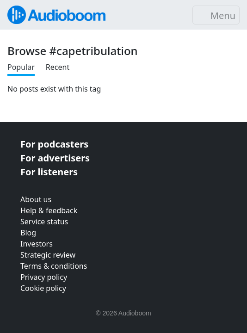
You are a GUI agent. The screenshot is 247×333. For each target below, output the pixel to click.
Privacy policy (43, 277)
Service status (44, 221)
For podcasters (54, 144)
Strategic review (47, 255)
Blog (28, 233)
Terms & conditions (53, 266)
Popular (21, 67)
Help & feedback (48, 210)
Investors (36, 244)
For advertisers (55, 158)
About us (35, 199)
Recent (57, 67)
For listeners (49, 172)
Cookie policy (43, 288)
